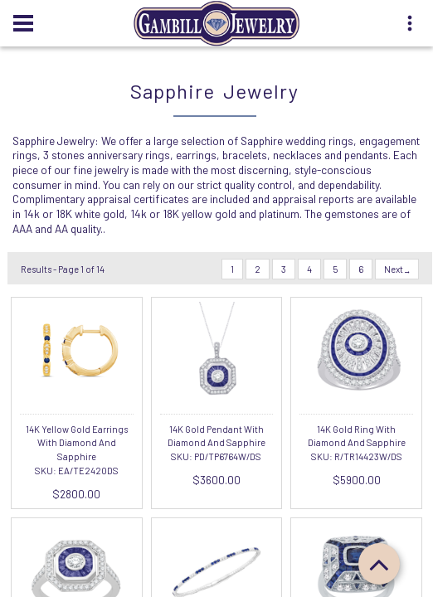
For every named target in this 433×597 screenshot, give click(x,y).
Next (397, 269)
